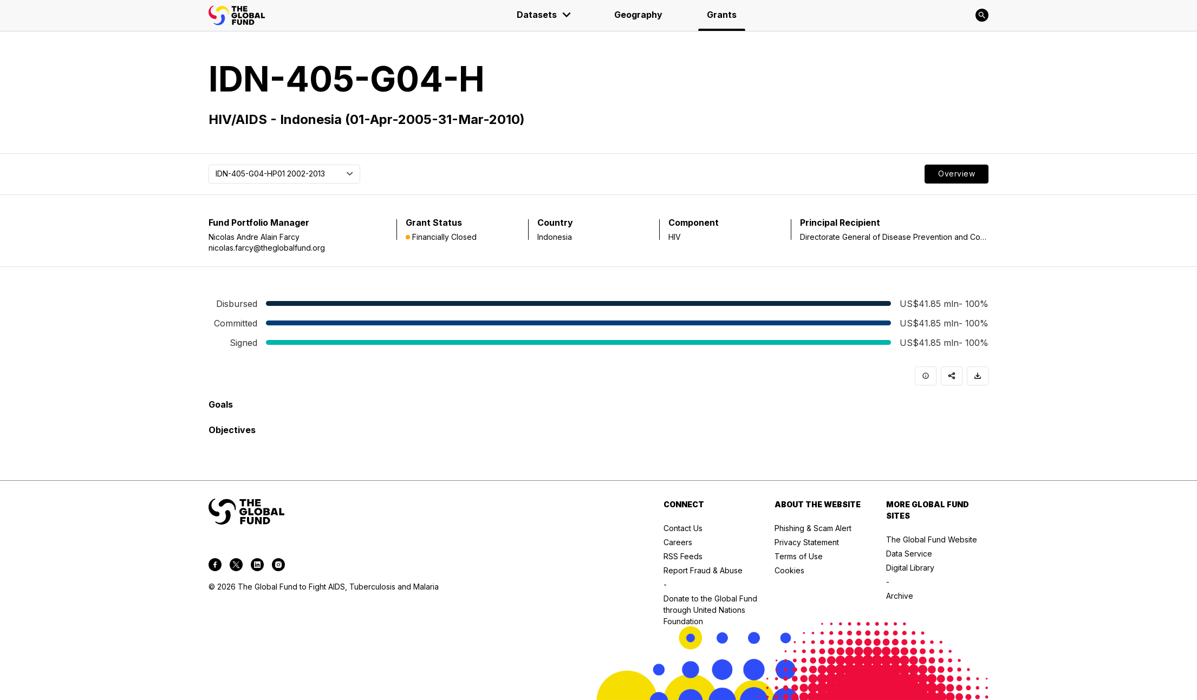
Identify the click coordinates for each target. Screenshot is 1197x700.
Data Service (909, 553)
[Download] (977, 376)
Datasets (544, 14)
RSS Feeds (682, 556)
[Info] (925, 376)
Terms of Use (799, 556)
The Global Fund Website (931, 539)
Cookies (789, 570)
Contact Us (682, 528)
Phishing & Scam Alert (813, 528)
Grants (722, 14)
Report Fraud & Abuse (703, 570)
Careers (677, 542)
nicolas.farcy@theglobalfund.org (267, 247)
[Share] (951, 376)
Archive (899, 595)
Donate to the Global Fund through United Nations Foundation (710, 610)
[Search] (981, 15)
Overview (956, 173)
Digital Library (910, 567)
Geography (638, 14)
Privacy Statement (807, 542)
